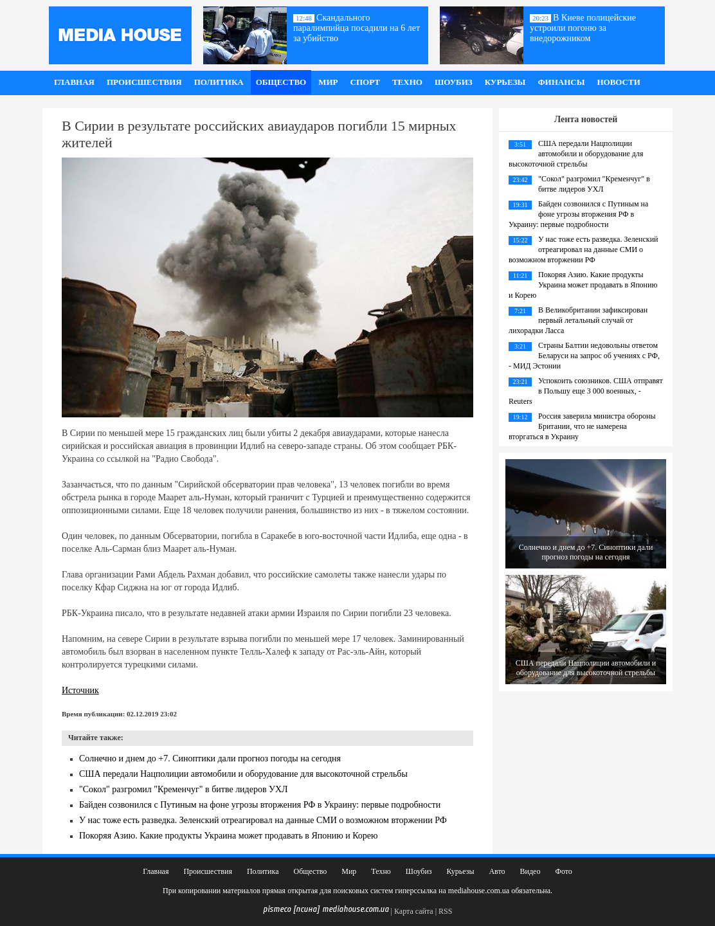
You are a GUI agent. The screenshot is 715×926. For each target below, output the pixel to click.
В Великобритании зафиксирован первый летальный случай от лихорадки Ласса (578, 320)
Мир (328, 82)
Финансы (561, 82)
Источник (80, 690)
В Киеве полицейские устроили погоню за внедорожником (583, 28)
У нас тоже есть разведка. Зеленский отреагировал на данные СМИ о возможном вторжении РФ (263, 820)
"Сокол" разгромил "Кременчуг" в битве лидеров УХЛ (183, 789)
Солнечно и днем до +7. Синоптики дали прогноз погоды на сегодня (210, 758)
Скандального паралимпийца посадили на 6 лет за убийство (356, 28)
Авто (497, 871)
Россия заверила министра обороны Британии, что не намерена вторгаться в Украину (582, 426)
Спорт (365, 82)
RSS (445, 911)
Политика (219, 82)
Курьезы (505, 82)
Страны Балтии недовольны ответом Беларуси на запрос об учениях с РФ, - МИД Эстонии (584, 355)
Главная (74, 82)
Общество (281, 82)
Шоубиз (454, 82)
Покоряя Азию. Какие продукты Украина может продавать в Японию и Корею (228, 835)
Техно (407, 82)
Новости (618, 82)
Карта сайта (413, 911)
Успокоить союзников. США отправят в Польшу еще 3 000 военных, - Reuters (586, 391)
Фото (563, 871)
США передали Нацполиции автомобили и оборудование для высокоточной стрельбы (243, 774)
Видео (530, 871)
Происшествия (144, 82)
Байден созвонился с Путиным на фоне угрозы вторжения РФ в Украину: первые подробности (259, 805)
